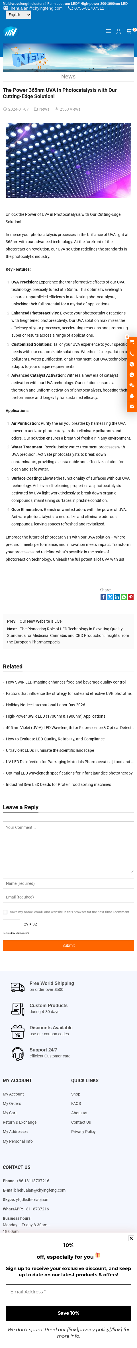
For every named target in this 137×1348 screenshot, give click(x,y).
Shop (75, 1094)
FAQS (76, 1103)
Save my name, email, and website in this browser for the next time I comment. (70, 912)
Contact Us (81, 1122)
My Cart (10, 1113)
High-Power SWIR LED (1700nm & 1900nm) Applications (55, 716)
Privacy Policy (83, 1131)
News (68, 76)
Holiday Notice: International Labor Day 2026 (45, 705)
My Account (13, 1094)
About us (79, 1113)
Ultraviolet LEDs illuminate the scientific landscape (50, 750)
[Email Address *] (68, 1292)
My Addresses (15, 1131)
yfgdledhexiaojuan (32, 1199)
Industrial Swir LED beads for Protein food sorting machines (58, 784)
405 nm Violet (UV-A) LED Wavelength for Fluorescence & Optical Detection (71, 727)
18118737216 (36, 1209)
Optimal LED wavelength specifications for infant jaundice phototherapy (69, 773)
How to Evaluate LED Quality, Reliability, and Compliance (55, 739)
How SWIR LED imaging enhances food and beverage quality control (66, 682)
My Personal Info (18, 1141)
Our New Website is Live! (41, 621)
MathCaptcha (22, 933)
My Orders (12, 1103)
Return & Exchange (19, 1122)
